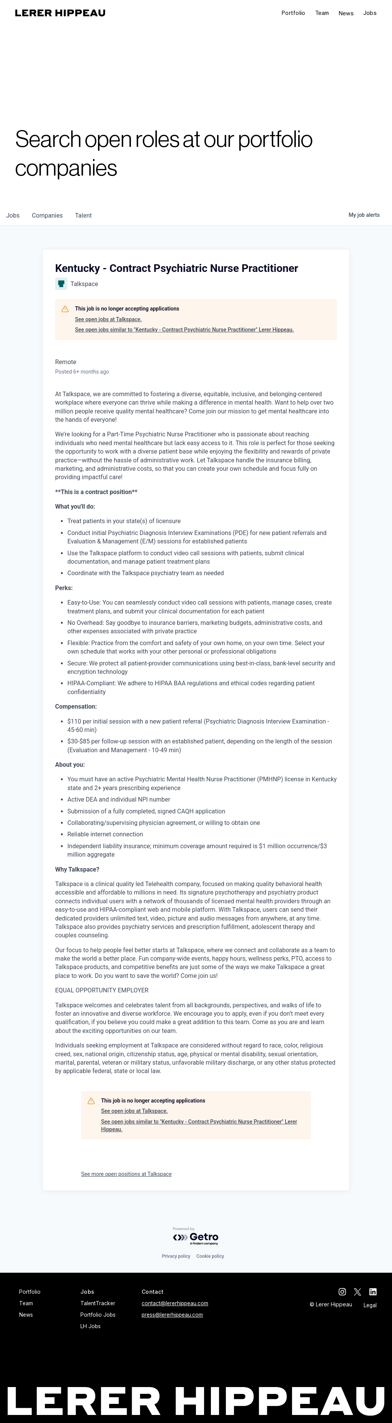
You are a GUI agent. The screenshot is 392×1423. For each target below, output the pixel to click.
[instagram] (342, 1292)
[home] (60, 13)
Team (322, 13)
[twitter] (357, 1292)
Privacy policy (176, 1256)
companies (47, 215)
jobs (13, 215)
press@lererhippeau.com (172, 1315)
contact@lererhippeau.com (175, 1303)
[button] (370, 13)
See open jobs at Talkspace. (108, 319)
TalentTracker (97, 1303)
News (346, 13)
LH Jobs (90, 1326)
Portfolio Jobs (98, 1315)
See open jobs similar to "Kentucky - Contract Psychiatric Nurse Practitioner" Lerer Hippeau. (184, 330)
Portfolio (293, 13)
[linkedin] (373, 1292)
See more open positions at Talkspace (126, 1174)
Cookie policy (210, 1256)
